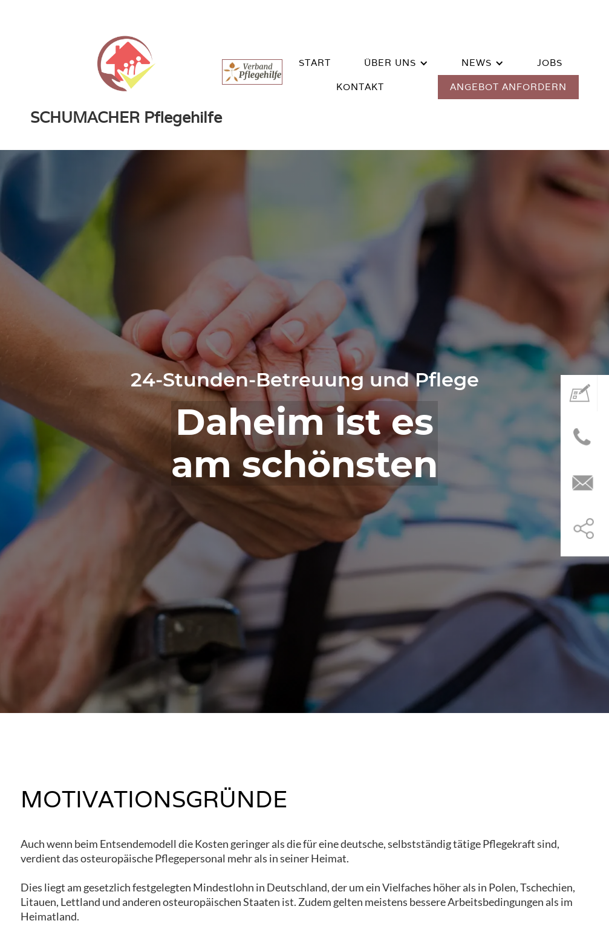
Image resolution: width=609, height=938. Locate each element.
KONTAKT (360, 87)
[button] (396, 63)
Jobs (549, 62)
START (315, 62)
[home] (126, 75)
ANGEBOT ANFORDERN (508, 87)
